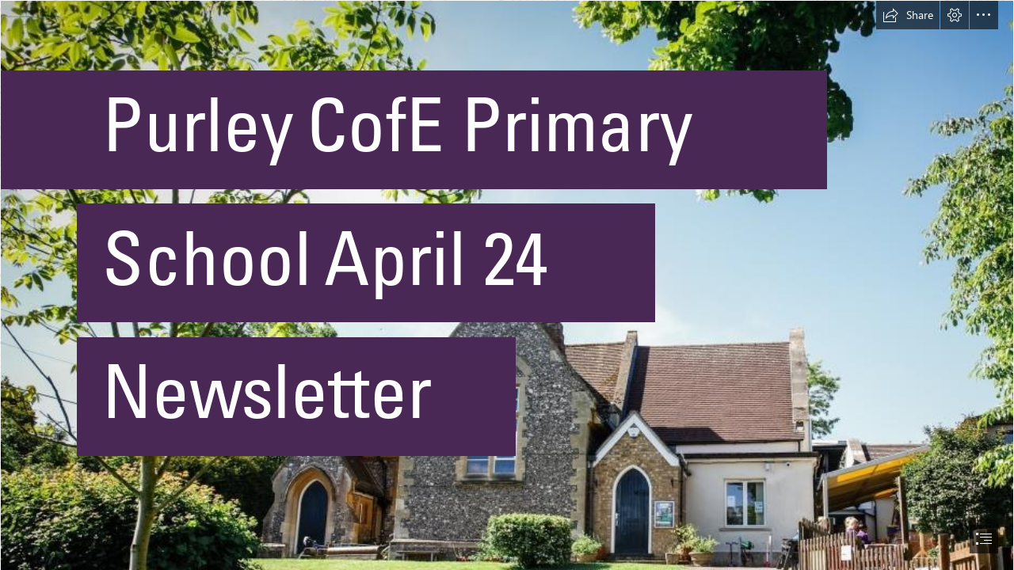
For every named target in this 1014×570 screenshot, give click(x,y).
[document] (507, 285)
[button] (908, 15)
